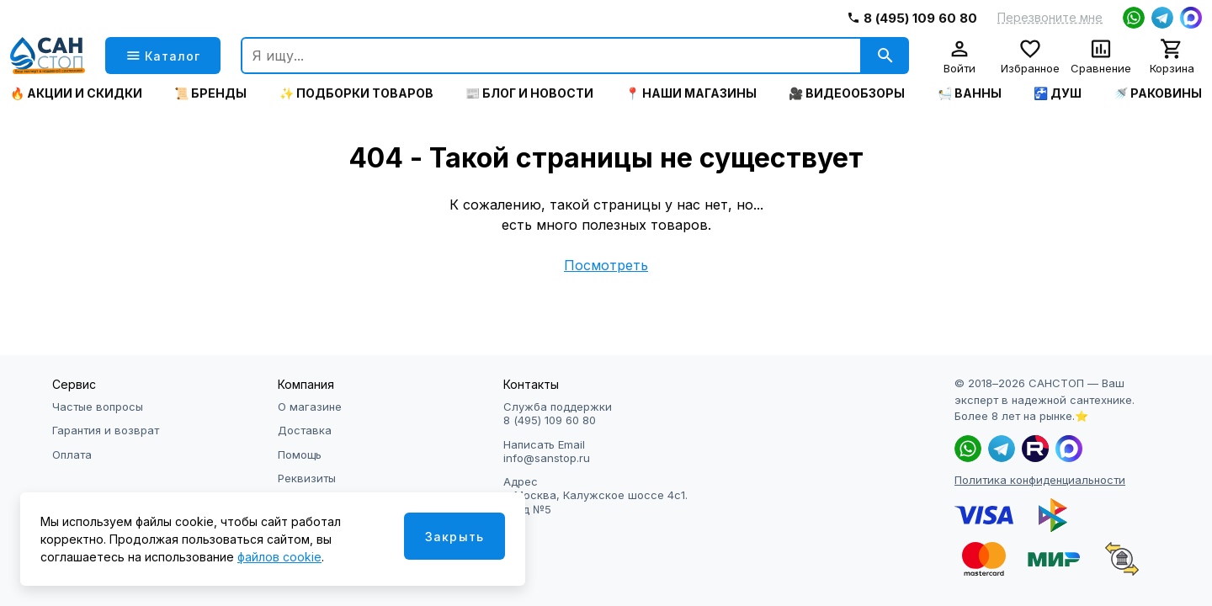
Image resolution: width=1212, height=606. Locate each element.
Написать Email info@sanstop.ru (546, 451)
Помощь (300, 454)
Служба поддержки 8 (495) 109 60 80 (557, 413)
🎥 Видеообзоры (847, 93)
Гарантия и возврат (105, 430)
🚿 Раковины (1158, 93)
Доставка (305, 430)
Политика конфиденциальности (1039, 479)
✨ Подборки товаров (356, 93)
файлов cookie (279, 557)
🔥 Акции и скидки (76, 93)
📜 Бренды (210, 93)
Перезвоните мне (1050, 18)
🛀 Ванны (970, 93)
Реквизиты (307, 478)
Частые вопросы (97, 406)
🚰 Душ (1058, 93)
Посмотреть (606, 265)
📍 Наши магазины (691, 93)
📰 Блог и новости (529, 93)
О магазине (310, 406)
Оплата (72, 454)
